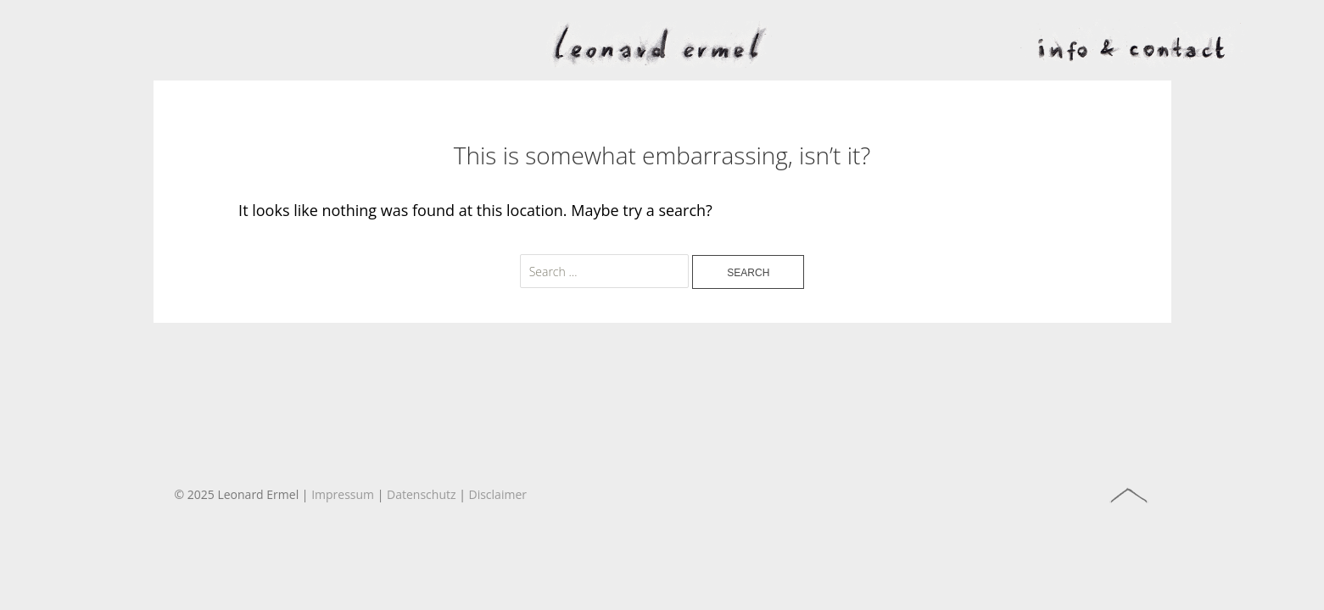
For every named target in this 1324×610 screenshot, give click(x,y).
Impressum (342, 494)
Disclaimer (498, 494)
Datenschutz (421, 494)
